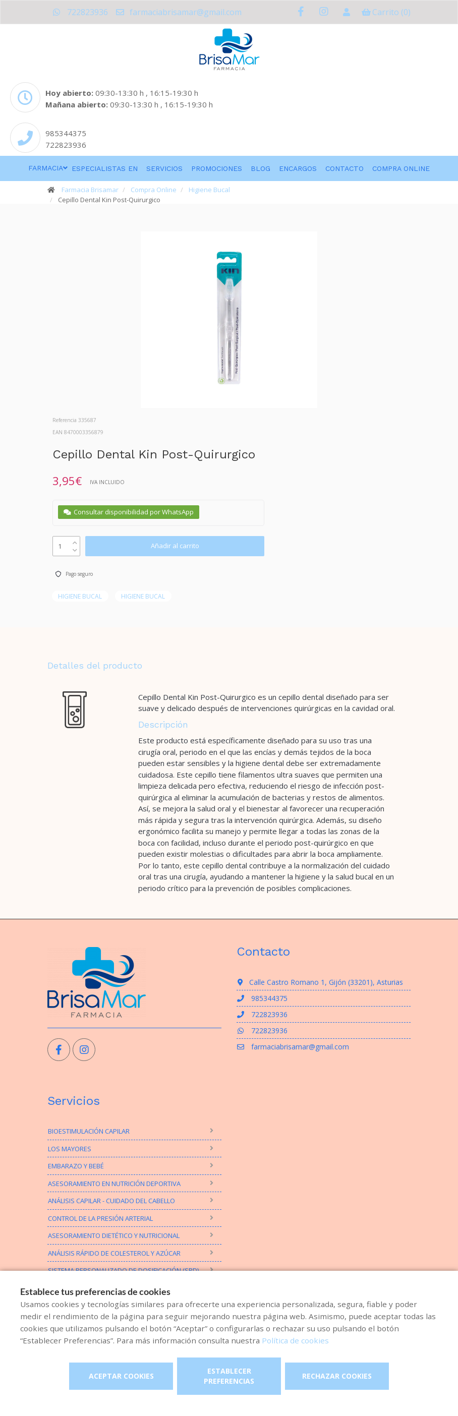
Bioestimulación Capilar (89, 1131)
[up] (75, 540)
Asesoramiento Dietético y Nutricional (114, 1235)
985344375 (262, 998)
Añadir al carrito (175, 545)
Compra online (401, 168)
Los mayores (69, 1148)
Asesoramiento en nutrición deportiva (114, 1183)
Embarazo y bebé (76, 1165)
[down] (75, 548)
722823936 (80, 12)
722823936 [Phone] (65, 145)
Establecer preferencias (229, 1376)
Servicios (164, 168)
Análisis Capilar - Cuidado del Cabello (111, 1200)
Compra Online (154, 189)
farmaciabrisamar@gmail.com (178, 12)
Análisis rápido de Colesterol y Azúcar (114, 1253)
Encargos (298, 168)
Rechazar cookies (337, 1376)
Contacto (344, 168)
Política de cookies (295, 1340)
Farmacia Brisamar (90, 189)
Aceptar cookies (121, 1376)
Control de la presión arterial (100, 1218)
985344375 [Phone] (65, 133)
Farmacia (45, 168)
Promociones (216, 168)
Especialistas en (105, 168)
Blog (260, 168)
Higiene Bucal (209, 189)
